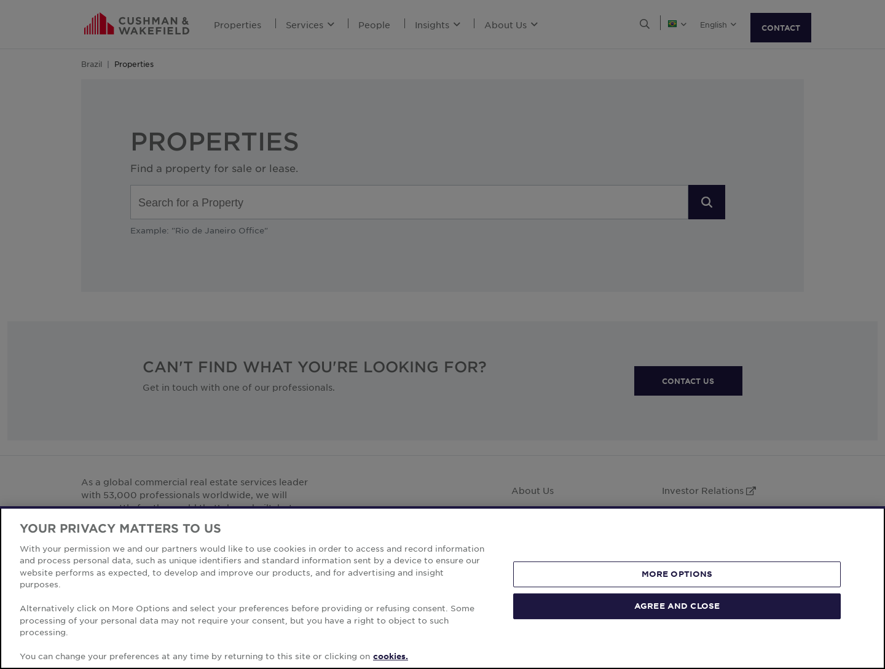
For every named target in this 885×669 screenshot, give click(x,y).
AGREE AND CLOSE (677, 606)
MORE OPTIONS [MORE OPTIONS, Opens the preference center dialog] (677, 574)
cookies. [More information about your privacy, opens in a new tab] (390, 656)
